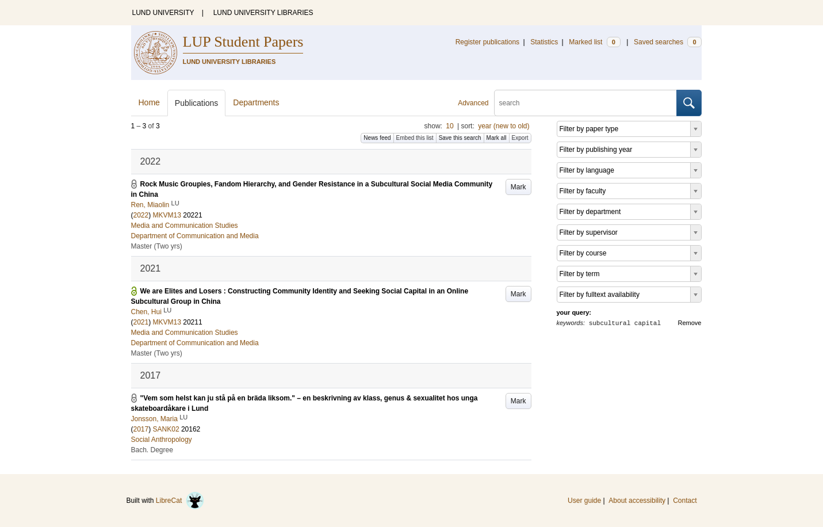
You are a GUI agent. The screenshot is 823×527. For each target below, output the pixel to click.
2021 (141, 322)
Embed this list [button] (415, 138)
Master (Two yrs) (156, 246)
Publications (197, 103)
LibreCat (180, 500)
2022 (141, 215)
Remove (690, 322)
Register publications (487, 42)
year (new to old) (503, 126)
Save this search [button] (460, 138)
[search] (585, 103)
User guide (584, 501)
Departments (256, 102)
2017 (141, 429)
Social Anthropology (161, 440)
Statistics (544, 42)
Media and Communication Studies (184, 226)
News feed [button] (377, 138)
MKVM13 (167, 215)
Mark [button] (518, 187)
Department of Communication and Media (195, 236)
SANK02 (166, 429)
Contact (684, 501)
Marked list (594, 42)
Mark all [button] (497, 138)
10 (449, 126)
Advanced (473, 103)
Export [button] (520, 138)
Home (149, 102)
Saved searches (668, 42)
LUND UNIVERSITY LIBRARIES (263, 13)
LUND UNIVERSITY (163, 13)
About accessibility (636, 501)
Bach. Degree (152, 450)
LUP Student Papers (243, 41)
